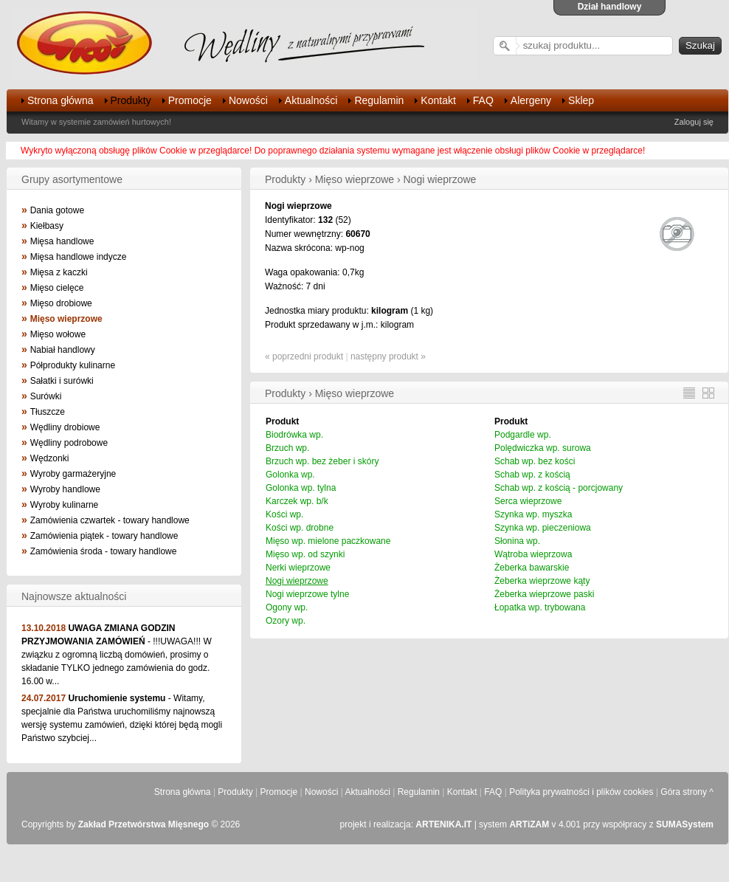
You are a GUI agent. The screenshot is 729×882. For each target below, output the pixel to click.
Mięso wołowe (58, 334)
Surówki (46, 396)
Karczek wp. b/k (297, 501)
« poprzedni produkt (304, 356)
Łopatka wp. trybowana (539, 607)
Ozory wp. (285, 621)
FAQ (483, 100)
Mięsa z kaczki (59, 272)
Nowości (248, 100)
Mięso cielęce (57, 288)
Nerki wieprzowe (298, 567)
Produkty (131, 100)
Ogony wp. (287, 607)
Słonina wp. (517, 541)
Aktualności (311, 100)
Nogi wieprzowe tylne (307, 594)
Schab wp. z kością (532, 474)
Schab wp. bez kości (534, 461)
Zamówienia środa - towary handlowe (103, 551)
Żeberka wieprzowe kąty (542, 581)
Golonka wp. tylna (301, 488)
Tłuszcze (47, 412)
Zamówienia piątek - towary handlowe (104, 536)
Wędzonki (49, 458)
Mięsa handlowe (62, 241)
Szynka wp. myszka (533, 514)
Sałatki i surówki (62, 381)
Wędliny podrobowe (69, 443)
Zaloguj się (694, 121)
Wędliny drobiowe (65, 427)
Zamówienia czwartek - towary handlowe (110, 520)
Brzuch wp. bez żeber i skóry (322, 461)
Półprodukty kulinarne (72, 365)
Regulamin (379, 100)
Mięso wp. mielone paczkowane (328, 541)
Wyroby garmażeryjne (73, 474)
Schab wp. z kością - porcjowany (558, 488)
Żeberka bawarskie (531, 567)
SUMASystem (685, 824)
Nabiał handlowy (62, 350)
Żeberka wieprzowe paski (544, 594)
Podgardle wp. (522, 435)
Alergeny (531, 100)
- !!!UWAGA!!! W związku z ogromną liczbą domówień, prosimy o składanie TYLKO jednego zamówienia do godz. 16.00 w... (116, 654)
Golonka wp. (290, 474)
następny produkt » (388, 356)
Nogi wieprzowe (297, 581)
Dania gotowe (57, 210)
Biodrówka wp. (294, 435)
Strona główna (60, 100)
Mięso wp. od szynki (305, 554)
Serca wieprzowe (528, 501)
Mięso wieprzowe (66, 319)
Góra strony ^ (687, 792)
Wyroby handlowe (65, 489)
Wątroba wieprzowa (533, 554)
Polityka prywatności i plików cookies (581, 792)
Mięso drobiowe (61, 303)
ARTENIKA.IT (443, 824)
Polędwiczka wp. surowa (542, 448)
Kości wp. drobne (300, 528)
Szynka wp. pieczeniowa (542, 528)
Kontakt (438, 100)
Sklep (581, 100)
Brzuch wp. (287, 448)
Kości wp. (284, 514)
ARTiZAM (529, 824)
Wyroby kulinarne (64, 505)
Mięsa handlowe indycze (78, 257)
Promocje (190, 100)
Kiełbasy (46, 226)
